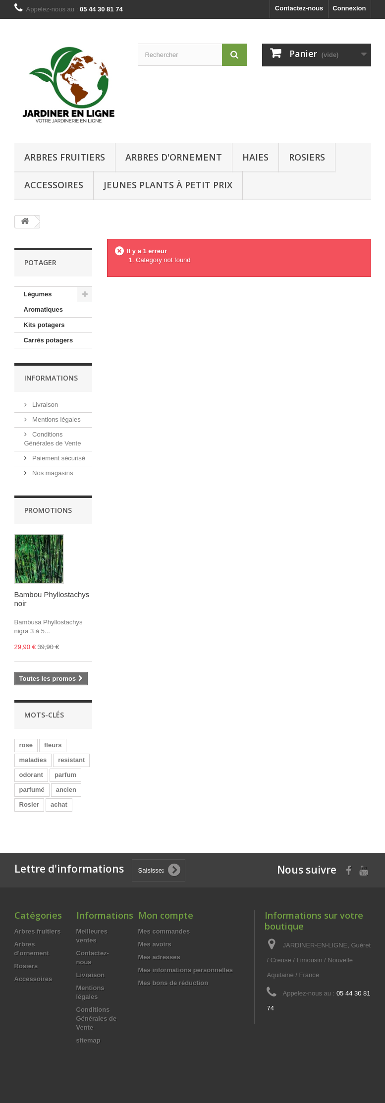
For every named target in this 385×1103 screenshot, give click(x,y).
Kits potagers (44, 325)
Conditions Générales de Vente (96, 1018)
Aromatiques (43, 309)
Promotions (48, 510)
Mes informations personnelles (185, 970)
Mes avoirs (154, 944)
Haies (255, 157)
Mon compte (165, 915)
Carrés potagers (48, 340)
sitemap (88, 1040)
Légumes (38, 294)
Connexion (349, 8)
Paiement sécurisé (58, 458)
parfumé (32, 789)
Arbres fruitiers (64, 157)
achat (59, 804)
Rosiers (307, 157)
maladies (33, 760)
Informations (51, 378)
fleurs (52, 745)
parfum (65, 774)
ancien (66, 789)
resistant (71, 760)
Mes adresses (159, 957)
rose (26, 745)
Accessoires (53, 185)
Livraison (44, 404)
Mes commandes (164, 931)
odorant (31, 774)
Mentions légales (56, 419)
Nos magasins (52, 473)
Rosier (29, 804)
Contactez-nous (299, 8)
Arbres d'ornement (173, 157)
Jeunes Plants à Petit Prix (168, 185)
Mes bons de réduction (173, 983)
